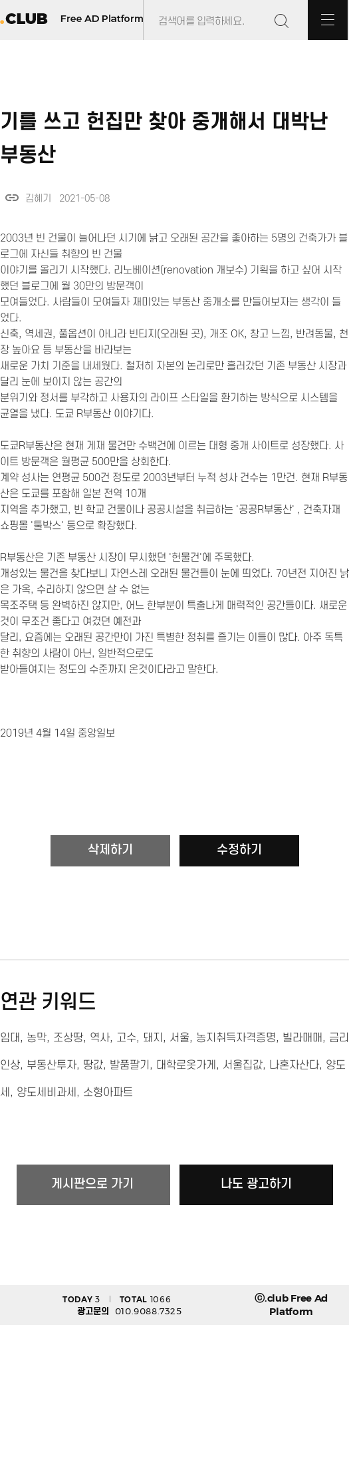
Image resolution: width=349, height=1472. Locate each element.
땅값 (93, 1065)
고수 (126, 1038)
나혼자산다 (294, 1065)
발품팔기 (130, 1065)
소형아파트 (108, 1093)
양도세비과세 (46, 1093)
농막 (37, 1038)
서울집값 (243, 1065)
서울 (179, 1038)
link (12, 198)
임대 (10, 1038)
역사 (100, 1038)
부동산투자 (51, 1065)
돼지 (153, 1038)
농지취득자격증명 (236, 1038)
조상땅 (68, 1038)
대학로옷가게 (186, 1065)
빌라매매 (302, 1038)
